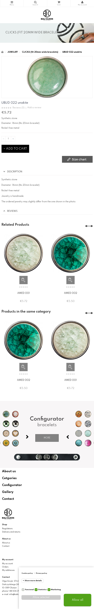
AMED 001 (23, 293)
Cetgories (9, 478)
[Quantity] (8, 139)
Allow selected (41, 597)
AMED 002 (70, 293)
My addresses (8, 570)
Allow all (77, 600)
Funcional (29, 590)
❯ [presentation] (91, 226)
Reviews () (18, 108)
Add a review (34, 108)
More (47, 438)
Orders (5, 567)
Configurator (12, 485)
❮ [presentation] (87, 226)
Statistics (42, 590)
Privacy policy (41, 573)
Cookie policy (27, 573)
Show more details (33, 581)
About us (9, 471)
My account (7, 564)
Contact (8, 498)
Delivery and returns (11, 532)
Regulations (7, 529)
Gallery (7, 492)
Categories (12, 2)
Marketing (56, 590)
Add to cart (15, 148)
